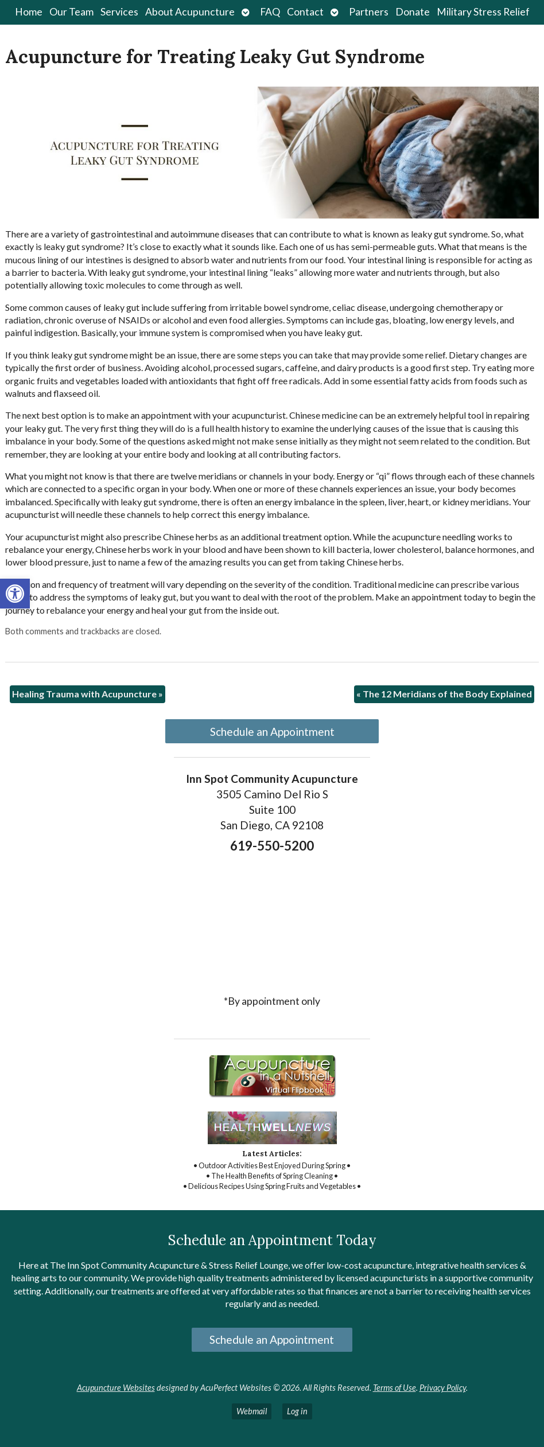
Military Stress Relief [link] (483, 12)
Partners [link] (368, 12)
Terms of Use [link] (394, 1388)
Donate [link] (412, 12)
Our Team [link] (71, 12)
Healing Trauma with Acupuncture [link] (87, 693)
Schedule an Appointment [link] (272, 731)
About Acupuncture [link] (190, 12)
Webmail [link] (251, 1411)
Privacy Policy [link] (442, 1388)
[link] (15, 594)
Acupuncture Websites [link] (116, 1388)
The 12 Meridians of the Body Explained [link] (444, 693)
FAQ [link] (270, 12)
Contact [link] (305, 12)
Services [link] (119, 12)
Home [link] (28, 12)
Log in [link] (297, 1411)
